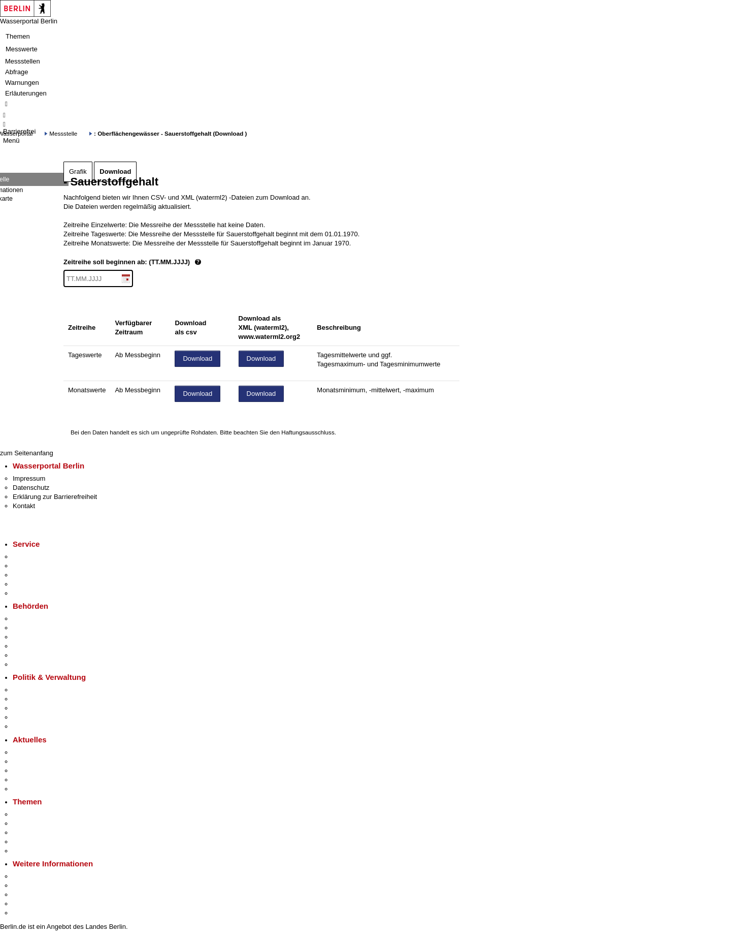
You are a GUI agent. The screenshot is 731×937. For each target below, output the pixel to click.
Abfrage (16, 72)
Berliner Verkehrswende (48, 823)
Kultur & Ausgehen (40, 876)
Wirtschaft (27, 894)
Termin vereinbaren (41, 566)
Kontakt (24, 506)
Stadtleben (28, 904)
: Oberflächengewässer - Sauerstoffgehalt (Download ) (170, 133)
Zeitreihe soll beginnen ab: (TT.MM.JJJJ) (166, 262)
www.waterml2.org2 (270, 336)
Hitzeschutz (30, 789)
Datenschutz (31, 487)
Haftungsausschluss (308, 432)
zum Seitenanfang (26, 453)
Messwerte (22, 49)
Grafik (78, 171)
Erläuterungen (26, 93)
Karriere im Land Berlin (46, 699)
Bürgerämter (31, 646)
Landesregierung (37, 690)
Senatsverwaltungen (43, 628)
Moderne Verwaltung (43, 832)
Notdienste (28, 584)
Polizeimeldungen (39, 761)
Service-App (31, 556)
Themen (18, 36)
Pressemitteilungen (41, 752)
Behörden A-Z (33, 618)
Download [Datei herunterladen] (197, 358)
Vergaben (27, 726)
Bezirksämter (32, 637)
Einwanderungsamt (41, 664)
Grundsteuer (31, 851)
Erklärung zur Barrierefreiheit (55, 497)
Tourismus (28, 885)
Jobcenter (27, 655)
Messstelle (63, 133)
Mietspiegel (29, 842)
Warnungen (22, 82)
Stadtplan (27, 913)
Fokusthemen (33, 814)
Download (115, 171)
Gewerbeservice (36, 593)
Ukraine (24, 780)
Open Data (29, 717)
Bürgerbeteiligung (38, 708)
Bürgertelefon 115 (39, 575)
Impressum (29, 478)
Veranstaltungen (36, 770)
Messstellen (22, 61)
